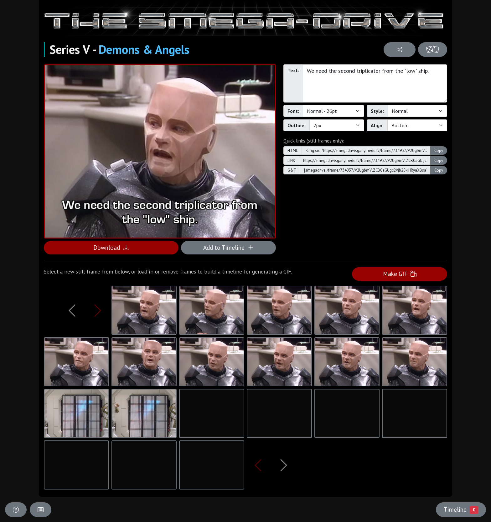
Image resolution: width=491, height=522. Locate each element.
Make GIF (399, 274)
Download (111, 247)
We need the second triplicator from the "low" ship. (375, 83)
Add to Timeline (228, 247)
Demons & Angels (144, 49)
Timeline (461, 509)
